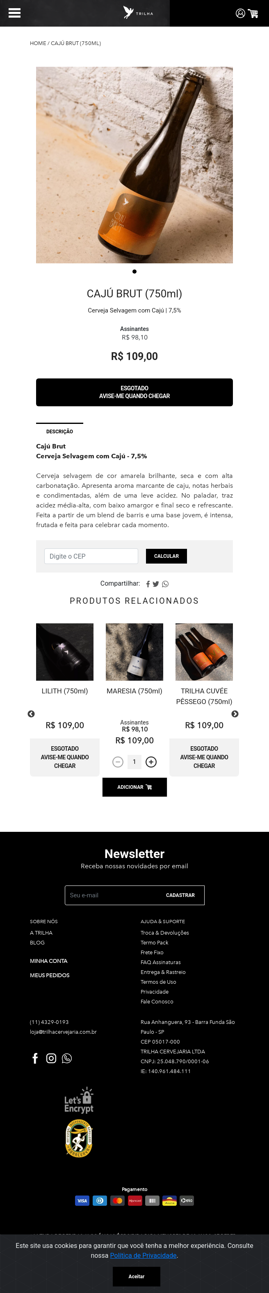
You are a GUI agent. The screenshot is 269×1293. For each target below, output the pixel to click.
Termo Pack (155, 943)
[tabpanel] (134, 165)
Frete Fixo (152, 952)
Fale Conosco (157, 1002)
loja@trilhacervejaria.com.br (63, 1032)
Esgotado (134, 392)
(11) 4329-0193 (49, 1022)
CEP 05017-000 (160, 1042)
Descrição (59, 432)
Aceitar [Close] (137, 1276)
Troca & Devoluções (165, 933)
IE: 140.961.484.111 (166, 1071)
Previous (31, 714)
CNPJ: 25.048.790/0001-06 (175, 1061)
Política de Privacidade (143, 1255)
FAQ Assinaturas (161, 962)
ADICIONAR (134, 787)
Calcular (166, 556)
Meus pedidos (49, 975)
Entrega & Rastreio (163, 972)
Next (235, 714)
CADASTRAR (180, 895)
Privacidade (155, 992)
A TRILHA (41, 933)
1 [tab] (134, 271)
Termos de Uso (158, 982)
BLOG (37, 943)
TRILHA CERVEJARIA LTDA (173, 1051)
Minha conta (48, 961)
